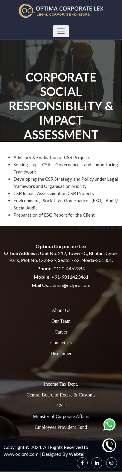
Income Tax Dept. (61, 384)
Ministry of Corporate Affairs (61, 416)
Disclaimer (61, 353)
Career (61, 331)
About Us (61, 310)
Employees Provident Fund (61, 427)
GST (61, 405)
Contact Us (61, 342)
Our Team (61, 321)
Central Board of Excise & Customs (61, 394)
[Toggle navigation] (61, 31)
